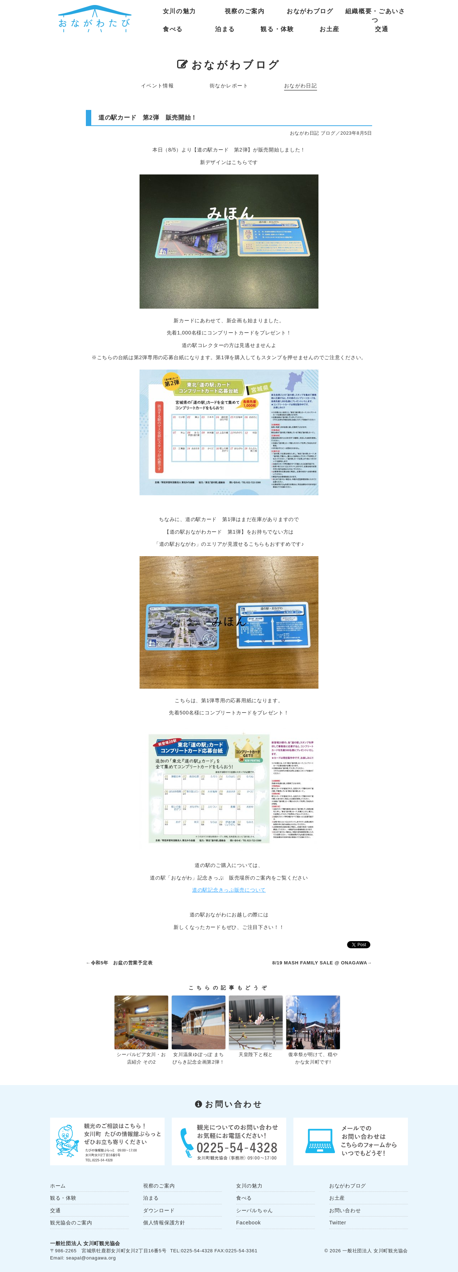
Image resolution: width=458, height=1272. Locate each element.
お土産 (330, 29)
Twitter (337, 1222)
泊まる (225, 29)
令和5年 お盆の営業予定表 (122, 962)
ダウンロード (159, 1210)
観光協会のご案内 (71, 1222)
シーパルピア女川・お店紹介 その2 (141, 1058)
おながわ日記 (300, 85)
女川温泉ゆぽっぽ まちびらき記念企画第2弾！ (198, 1058)
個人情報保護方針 (164, 1222)
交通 (381, 29)
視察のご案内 (245, 11)
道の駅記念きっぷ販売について (229, 890)
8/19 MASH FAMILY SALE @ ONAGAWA (319, 962)
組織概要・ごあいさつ (375, 13)
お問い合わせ (345, 1210)
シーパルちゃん (254, 1210)
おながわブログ (310, 11)
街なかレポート (229, 85)
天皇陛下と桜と (256, 1054)
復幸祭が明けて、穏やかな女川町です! (312, 1058)
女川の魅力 (179, 11)
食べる (173, 29)
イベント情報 (157, 85)
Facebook (248, 1222)
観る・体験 (277, 29)
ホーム (58, 1186)
